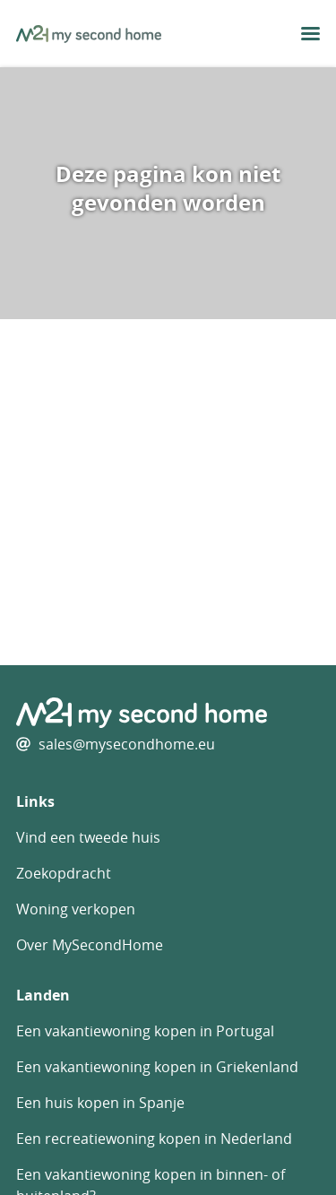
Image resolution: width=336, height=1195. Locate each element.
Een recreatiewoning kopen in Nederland (154, 1138)
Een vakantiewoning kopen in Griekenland (157, 1067)
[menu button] (310, 33)
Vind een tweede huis (88, 837)
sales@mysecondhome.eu (127, 744)
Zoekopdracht (63, 873)
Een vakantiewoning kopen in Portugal (145, 1031)
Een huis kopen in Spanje (100, 1103)
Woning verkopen (75, 909)
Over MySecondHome (89, 945)
